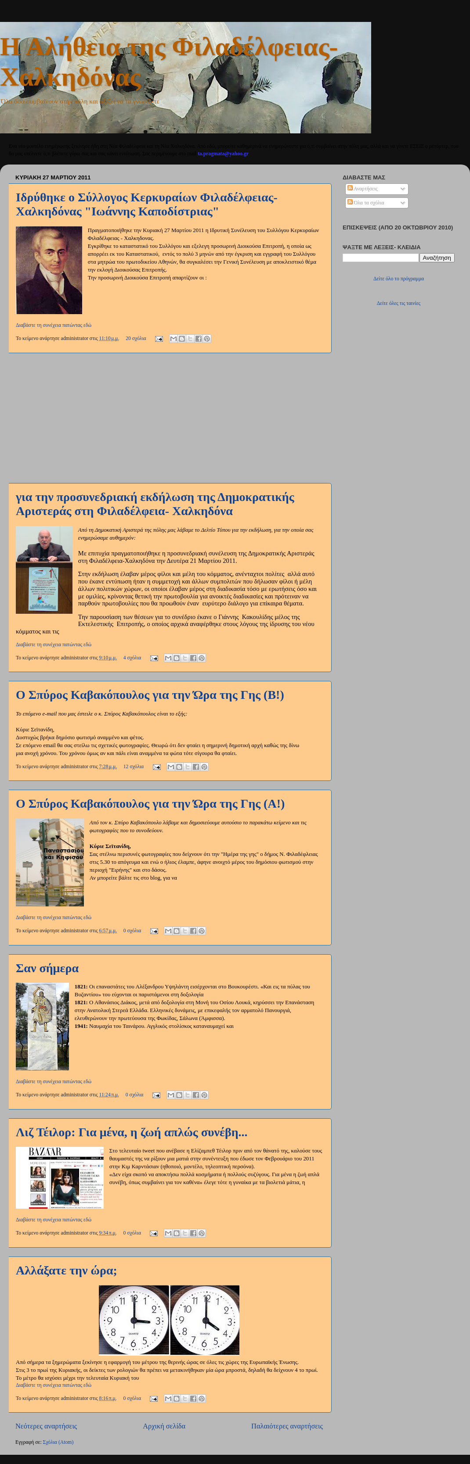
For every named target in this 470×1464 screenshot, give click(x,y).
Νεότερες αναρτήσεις (46, 1426)
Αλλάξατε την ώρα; (66, 1270)
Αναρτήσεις (362, 189)
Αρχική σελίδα (164, 1426)
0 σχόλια (132, 931)
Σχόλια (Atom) (58, 1442)
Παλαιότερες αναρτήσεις (287, 1426)
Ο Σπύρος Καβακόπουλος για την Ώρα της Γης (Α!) (150, 803)
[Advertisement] (169, 418)
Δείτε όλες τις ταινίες (398, 303)
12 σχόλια (133, 767)
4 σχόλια (132, 658)
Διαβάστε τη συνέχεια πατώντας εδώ (53, 325)
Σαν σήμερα (47, 968)
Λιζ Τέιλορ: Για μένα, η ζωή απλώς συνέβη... (132, 1132)
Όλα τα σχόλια (365, 203)
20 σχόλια (136, 338)
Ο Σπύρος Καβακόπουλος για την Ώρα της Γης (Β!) (150, 695)
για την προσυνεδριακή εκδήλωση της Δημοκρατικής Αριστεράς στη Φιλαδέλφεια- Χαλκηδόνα (155, 504)
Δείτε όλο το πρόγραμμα (398, 279)
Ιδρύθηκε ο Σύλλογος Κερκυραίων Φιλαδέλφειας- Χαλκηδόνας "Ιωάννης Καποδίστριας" (147, 204)
